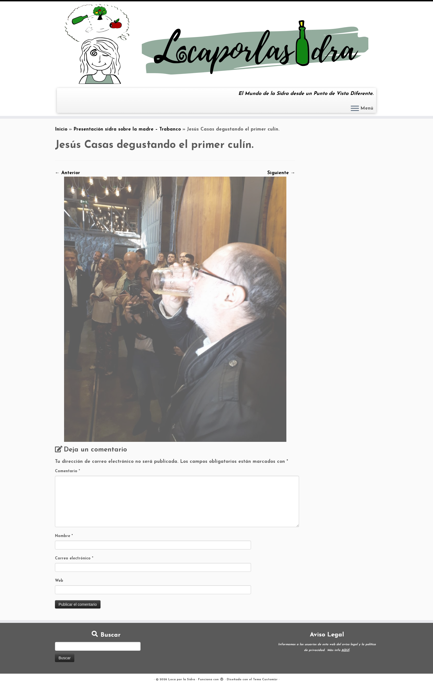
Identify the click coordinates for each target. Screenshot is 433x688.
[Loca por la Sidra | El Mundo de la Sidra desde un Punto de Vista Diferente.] (216, 44)
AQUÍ (345, 650)
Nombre (64, 536)
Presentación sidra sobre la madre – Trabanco (127, 129)
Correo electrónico (74, 558)
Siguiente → (281, 173)
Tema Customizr (265, 679)
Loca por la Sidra (181, 679)
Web (59, 581)
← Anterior (67, 173)
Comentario (67, 471)
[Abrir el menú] (355, 109)
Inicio (61, 129)
